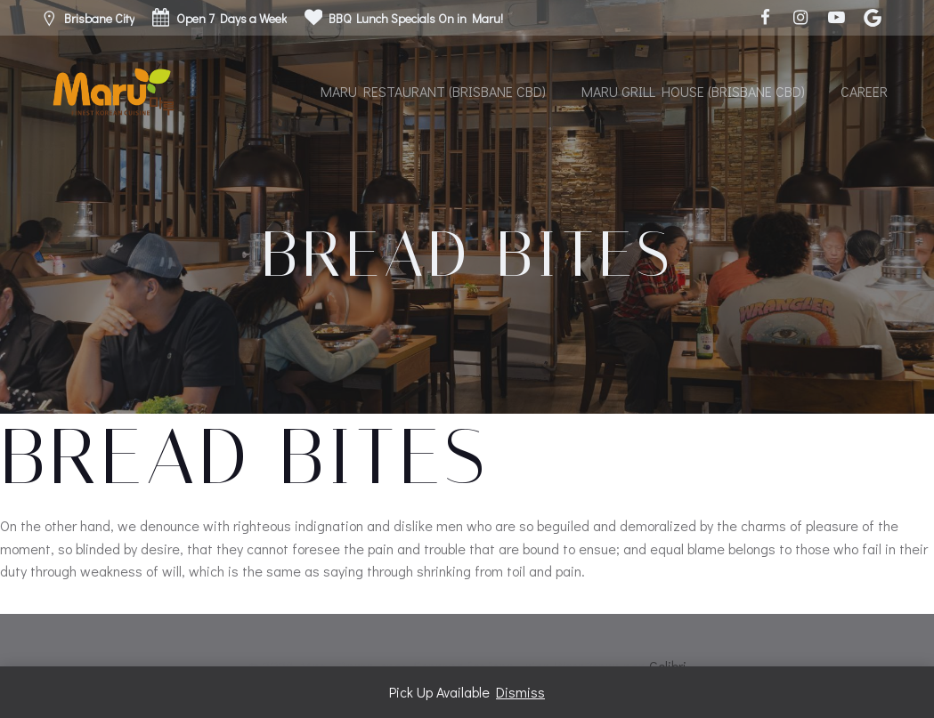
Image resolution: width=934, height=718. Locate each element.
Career (864, 91)
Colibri (667, 666)
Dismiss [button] (520, 691)
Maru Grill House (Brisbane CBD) (693, 91)
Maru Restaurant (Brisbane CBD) (433, 91)
